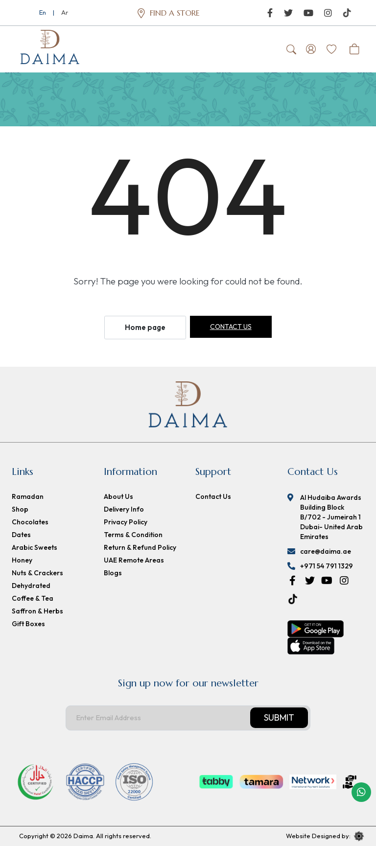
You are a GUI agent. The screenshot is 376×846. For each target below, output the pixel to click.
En (42, 12)
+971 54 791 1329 (326, 566)
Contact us (231, 326)
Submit (279, 718)
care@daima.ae (325, 551)
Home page (145, 327)
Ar (64, 12)
